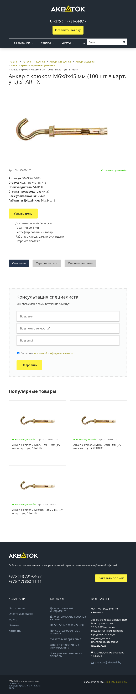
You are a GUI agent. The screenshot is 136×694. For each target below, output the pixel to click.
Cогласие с (47, 353)
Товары (46, 42)
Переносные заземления (67, 625)
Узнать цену (23, 213)
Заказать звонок (111, 578)
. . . (83, 42)
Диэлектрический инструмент (62, 609)
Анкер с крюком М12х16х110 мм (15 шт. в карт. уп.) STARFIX (36, 446)
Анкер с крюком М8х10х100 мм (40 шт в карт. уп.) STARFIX (37, 511)
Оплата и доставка (21, 613)
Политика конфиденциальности (20, 684)
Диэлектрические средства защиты (68, 618)
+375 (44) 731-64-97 (68, 21)
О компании (22, 42)
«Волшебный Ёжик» (115, 682)
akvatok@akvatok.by (108, 662)
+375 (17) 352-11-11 (25, 581)
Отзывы (14, 625)
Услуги (66, 42)
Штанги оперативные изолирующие (64, 646)
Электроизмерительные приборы (66, 654)
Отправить (29, 365)
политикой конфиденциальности (54, 353)
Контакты (15, 630)
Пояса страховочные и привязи (65, 632)
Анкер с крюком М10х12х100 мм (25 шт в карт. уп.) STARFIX (97, 446)
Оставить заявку (68, 30)
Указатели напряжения (65, 639)
